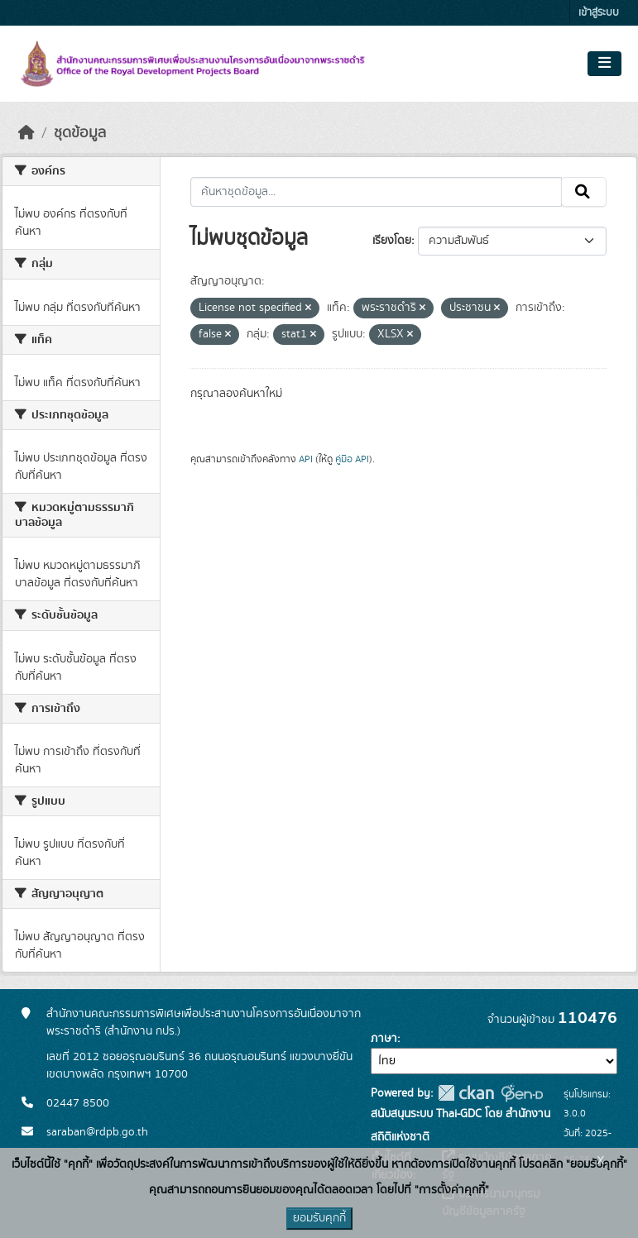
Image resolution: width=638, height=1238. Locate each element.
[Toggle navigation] (604, 63)
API (306, 459)
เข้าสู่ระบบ (598, 13)
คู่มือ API (352, 459)
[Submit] (584, 192)
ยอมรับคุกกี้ (319, 1218)
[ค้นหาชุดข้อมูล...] (376, 192)
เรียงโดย (391, 240)
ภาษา (384, 1038)
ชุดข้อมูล (80, 133)
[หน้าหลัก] (26, 133)
